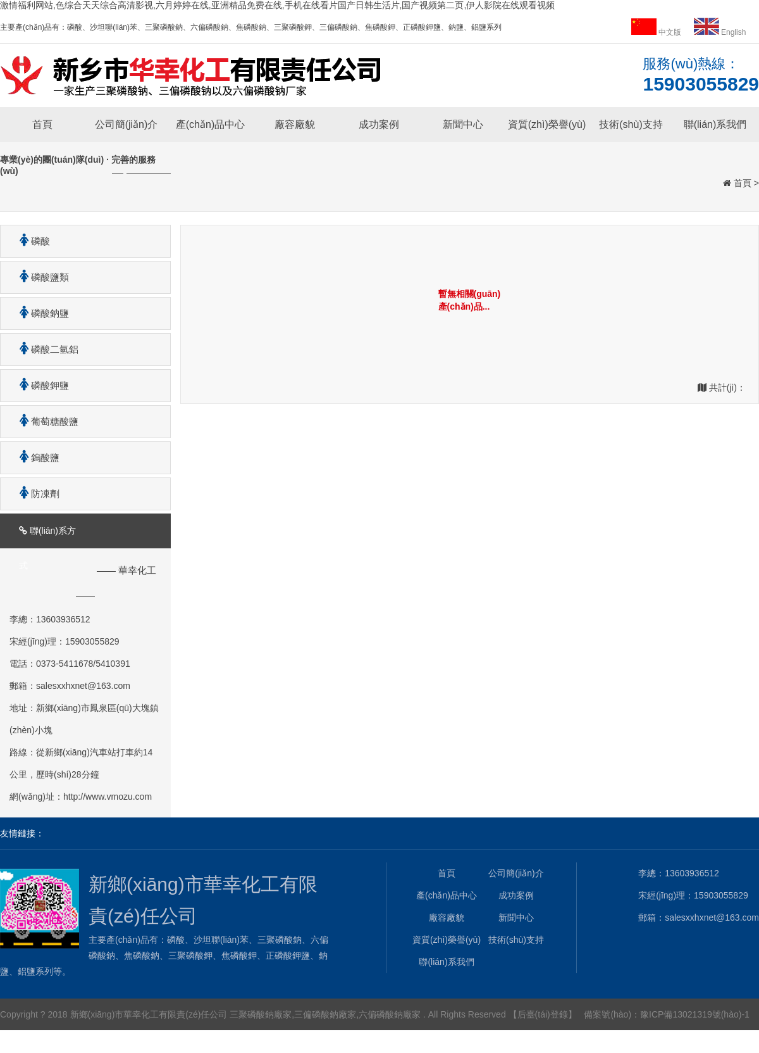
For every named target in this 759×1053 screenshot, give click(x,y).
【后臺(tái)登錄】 (543, 1014)
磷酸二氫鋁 (44, 349)
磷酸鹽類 (39, 277)
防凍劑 (34, 493)
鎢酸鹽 (34, 457)
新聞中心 (463, 124)
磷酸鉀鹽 (39, 385)
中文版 (657, 32)
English (720, 32)
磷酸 (30, 241)
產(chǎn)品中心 (210, 124)
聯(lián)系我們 (715, 124)
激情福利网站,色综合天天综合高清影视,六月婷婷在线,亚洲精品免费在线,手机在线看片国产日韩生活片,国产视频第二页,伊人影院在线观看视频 (277, 5)
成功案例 (379, 124)
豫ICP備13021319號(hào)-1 (695, 1014)
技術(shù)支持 (630, 124)
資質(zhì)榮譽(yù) (547, 124)
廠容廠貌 (295, 124)
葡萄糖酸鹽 (44, 421)
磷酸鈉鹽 (39, 313)
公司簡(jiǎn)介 (126, 124)
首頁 (42, 124)
